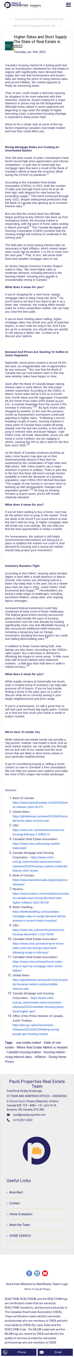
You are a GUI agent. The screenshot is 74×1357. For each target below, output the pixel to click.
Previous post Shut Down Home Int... (37, 19)
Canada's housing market (24, 1052)
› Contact (13, 1203)
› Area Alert (15, 1192)
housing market (54, 1052)
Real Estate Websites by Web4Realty (28, 1284)
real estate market (28, 1043)
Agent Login (60, 1284)
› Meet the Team (18, 1225)
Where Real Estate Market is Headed (42, 1047)
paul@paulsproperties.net (29, 1114)
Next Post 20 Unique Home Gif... (37, 26)
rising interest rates (18, 1057)
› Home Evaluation (19, 1214)
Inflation (40, 1057)
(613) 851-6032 (23, 1120)
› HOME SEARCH (19, 1236)
